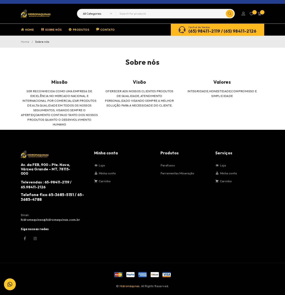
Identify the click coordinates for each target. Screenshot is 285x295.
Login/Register (242, 13)
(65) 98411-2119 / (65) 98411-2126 (222, 31)
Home (25, 42)
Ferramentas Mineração (177, 173)
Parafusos (168, 165)
